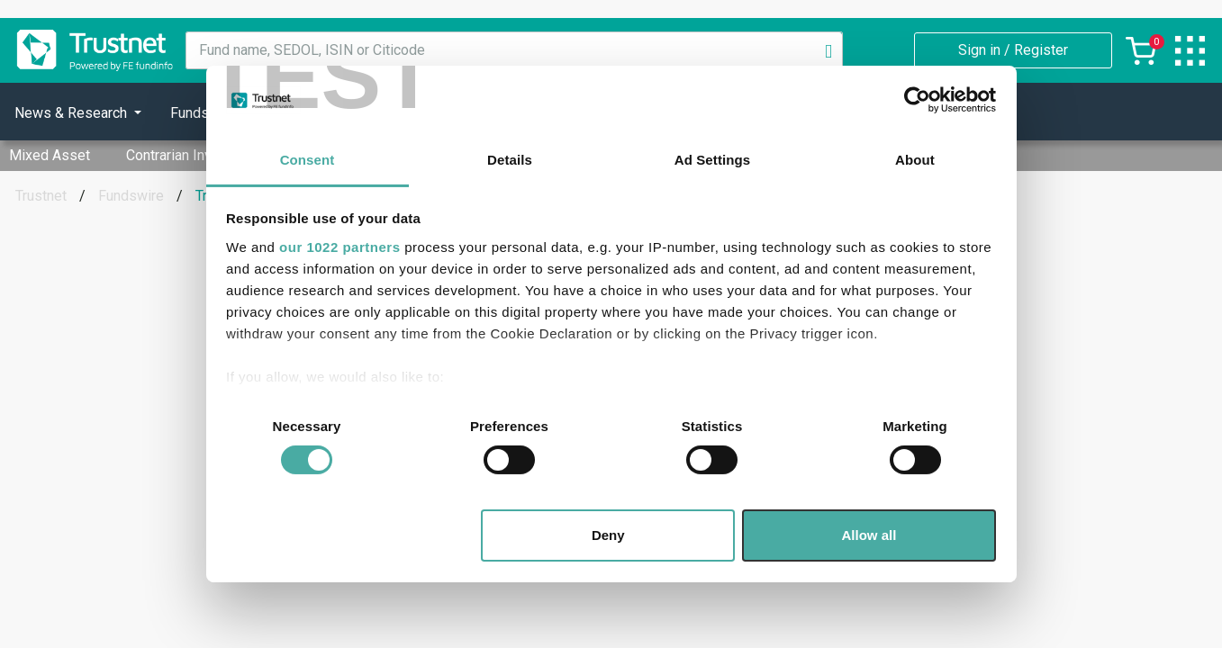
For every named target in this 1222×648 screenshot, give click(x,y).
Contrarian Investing (188, 155)
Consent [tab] (307, 159)
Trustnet (41, 195)
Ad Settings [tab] (712, 159)
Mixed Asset (49, 155)
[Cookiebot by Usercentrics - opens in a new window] (917, 99)
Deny (608, 535)
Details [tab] (509, 159)
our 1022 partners (339, 247)
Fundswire (131, 195)
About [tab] (915, 159)
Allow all (869, 535)
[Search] (828, 50)
